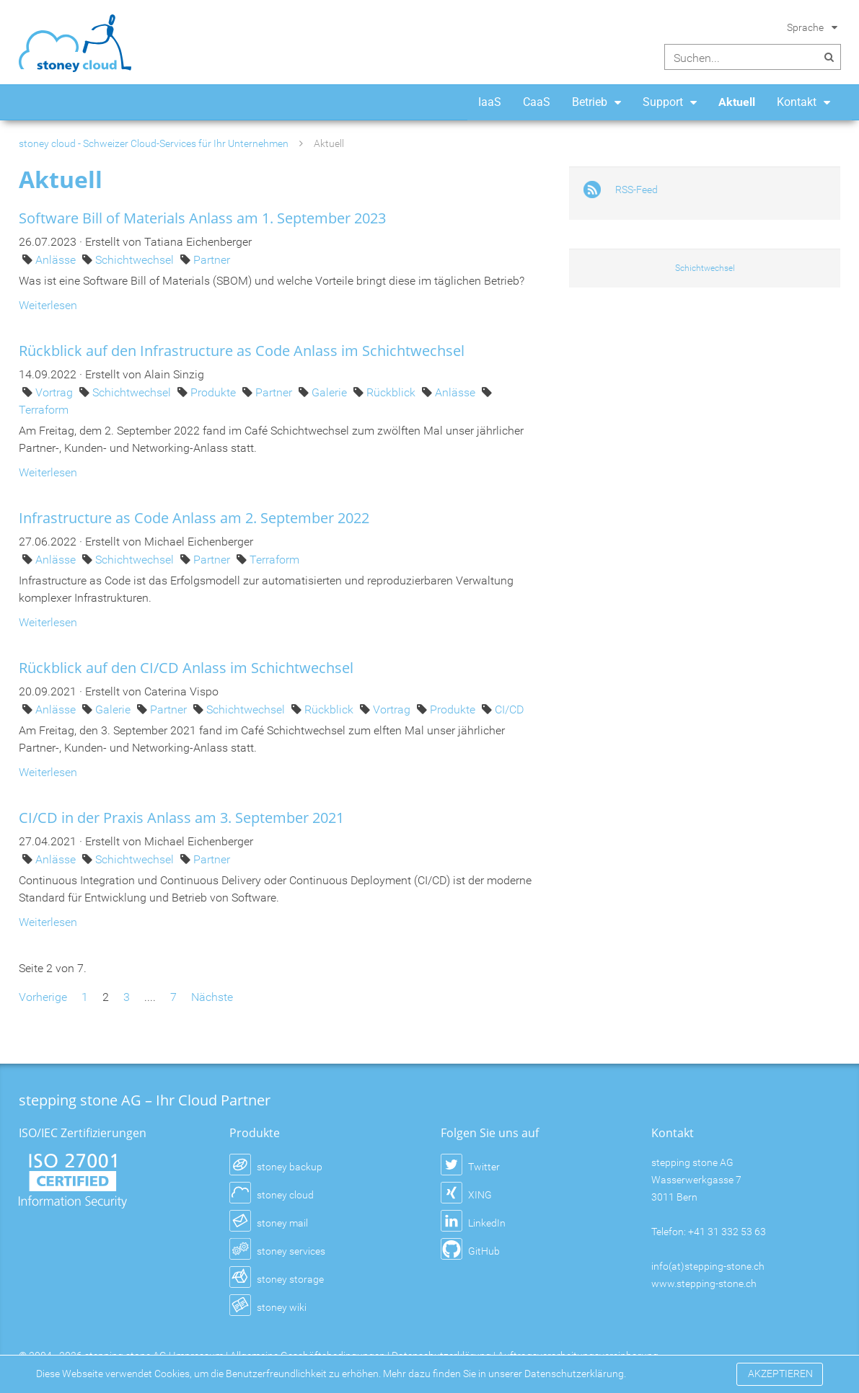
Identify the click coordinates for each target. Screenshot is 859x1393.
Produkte (214, 392)
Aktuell (736, 102)
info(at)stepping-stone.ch (708, 1266)
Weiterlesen (48, 305)
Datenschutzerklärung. (575, 1373)
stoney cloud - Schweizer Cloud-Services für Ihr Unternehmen (153, 143)
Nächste (212, 997)
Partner (211, 260)
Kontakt (796, 102)
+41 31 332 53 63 (727, 1231)
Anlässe (57, 260)
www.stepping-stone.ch (704, 1283)
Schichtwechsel (136, 260)
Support (663, 102)
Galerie (331, 392)
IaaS (489, 102)
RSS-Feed (636, 189)
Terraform (44, 410)
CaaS (536, 102)
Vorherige (43, 997)
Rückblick (392, 392)
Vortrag (55, 392)
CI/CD (509, 709)
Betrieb (589, 102)
